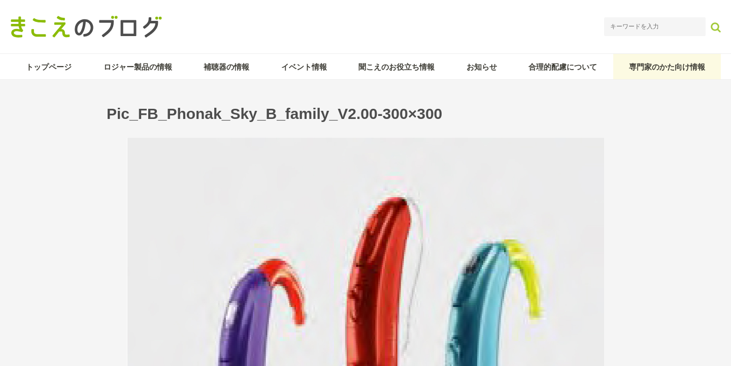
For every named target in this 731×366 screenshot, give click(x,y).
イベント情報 (304, 67)
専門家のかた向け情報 (667, 67)
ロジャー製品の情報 (138, 67)
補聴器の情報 (226, 67)
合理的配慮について (562, 67)
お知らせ (482, 67)
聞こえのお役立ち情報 (396, 67)
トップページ (49, 67)
